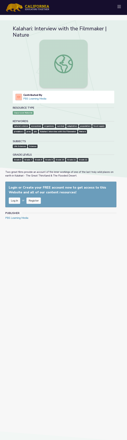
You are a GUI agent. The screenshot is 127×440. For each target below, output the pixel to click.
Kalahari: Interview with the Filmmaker (58, 131)
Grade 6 (17, 160)
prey (28, 131)
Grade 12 (83, 160)
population (85, 126)
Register (34, 201)
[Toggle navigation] (119, 7)
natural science (21, 126)
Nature (82, 131)
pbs (35, 131)
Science (32, 146)
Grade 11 (71, 160)
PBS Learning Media (34, 98)
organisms (49, 126)
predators (18, 131)
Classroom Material (23, 113)
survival (60, 126)
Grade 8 (38, 160)
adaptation (72, 126)
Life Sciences (20, 146)
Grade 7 (28, 160)
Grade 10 (60, 160)
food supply (99, 126)
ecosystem (36, 126)
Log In (14, 201)
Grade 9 (49, 160)
